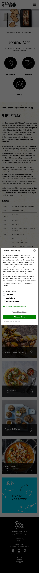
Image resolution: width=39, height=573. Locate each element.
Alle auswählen (19, 317)
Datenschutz (7, 322)
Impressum (16, 322)
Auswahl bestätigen (19, 312)
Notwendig (11, 291)
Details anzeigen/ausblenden (15, 307)
